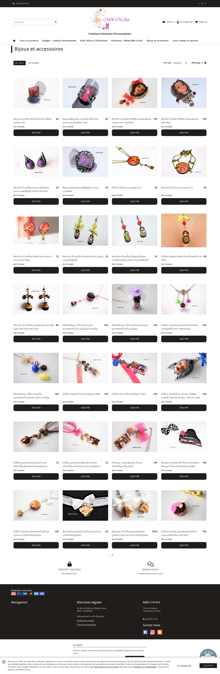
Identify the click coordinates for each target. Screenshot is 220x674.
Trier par (167, 62)
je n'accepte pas (184, 665)
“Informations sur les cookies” (106, 667)
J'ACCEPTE (208, 665)
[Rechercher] (56, 22)
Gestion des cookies (85, 620)
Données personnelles (86, 624)
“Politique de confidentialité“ (145, 667)
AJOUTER (36, 132)
